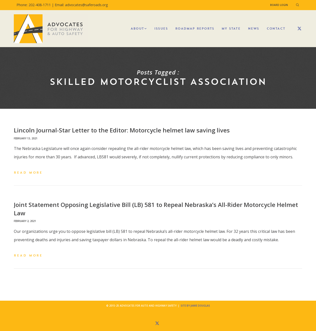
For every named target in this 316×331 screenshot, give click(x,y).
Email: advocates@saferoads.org (81, 4)
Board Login (279, 5)
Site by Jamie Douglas (195, 305)
